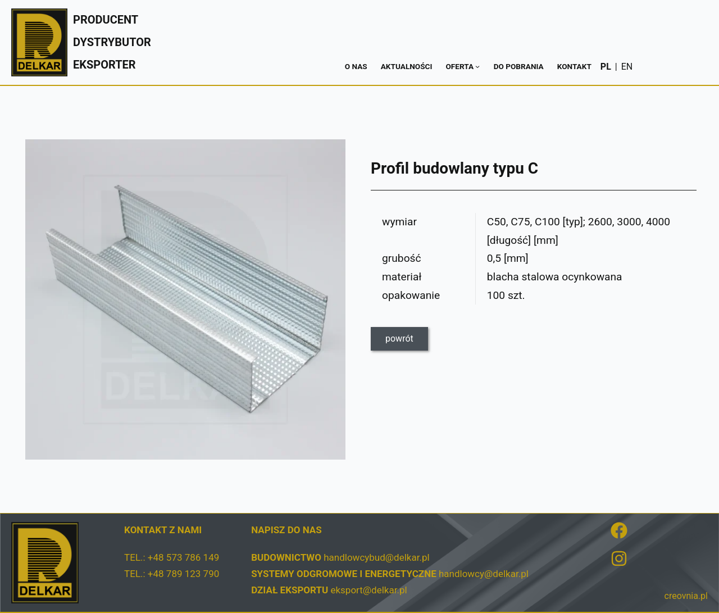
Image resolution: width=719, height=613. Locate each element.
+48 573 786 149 (183, 557)
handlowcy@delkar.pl (484, 573)
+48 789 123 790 (183, 573)
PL (605, 66)
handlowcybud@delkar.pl (376, 557)
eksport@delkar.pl (368, 590)
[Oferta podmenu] (477, 66)
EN (627, 66)
